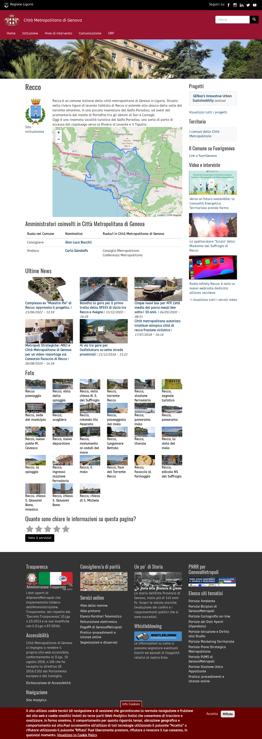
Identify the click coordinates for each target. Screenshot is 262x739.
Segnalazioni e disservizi (98, 642)
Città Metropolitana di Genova (53, 20)
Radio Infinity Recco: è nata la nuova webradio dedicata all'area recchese (212, 288)
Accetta (212, 714)
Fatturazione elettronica (98, 622)
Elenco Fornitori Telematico (100, 616)
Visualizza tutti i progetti (208, 112)
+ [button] (58, 133)
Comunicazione (90, 33)
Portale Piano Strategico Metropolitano (207, 649)
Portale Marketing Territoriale (211, 642)
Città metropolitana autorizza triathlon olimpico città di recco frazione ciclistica (157, 325)
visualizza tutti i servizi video (215, 300)
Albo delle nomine (94, 606)
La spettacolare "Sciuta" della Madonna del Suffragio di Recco (212, 246)
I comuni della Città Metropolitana (204, 134)
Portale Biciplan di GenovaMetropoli (203, 609)
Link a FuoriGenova (203, 156)
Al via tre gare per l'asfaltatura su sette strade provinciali (101, 350)
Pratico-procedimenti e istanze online (98, 635)
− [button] (58, 139)
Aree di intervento (58, 33)
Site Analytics (36, 700)
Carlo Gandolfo (76, 251)
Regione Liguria (19, 4)
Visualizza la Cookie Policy (77, 735)
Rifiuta (228, 714)
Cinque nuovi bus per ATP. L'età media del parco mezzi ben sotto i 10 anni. (157, 307)
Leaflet (161, 215)
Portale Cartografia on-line (209, 616)
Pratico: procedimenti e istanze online (206, 679)
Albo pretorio (90, 611)
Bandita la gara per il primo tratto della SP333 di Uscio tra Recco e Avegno (103, 307)
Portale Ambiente (202, 601)
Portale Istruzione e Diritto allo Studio (209, 634)
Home (11, 33)
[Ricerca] (254, 19)
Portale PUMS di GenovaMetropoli (201, 659)
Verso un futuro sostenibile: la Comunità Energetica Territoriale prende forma (212, 203)
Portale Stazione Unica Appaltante (206, 669)
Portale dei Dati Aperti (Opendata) (206, 624)
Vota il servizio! (39, 538)
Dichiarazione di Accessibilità (48, 683)
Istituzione (30, 33)
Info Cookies (131, 704)
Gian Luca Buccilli (78, 242)
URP (111, 33)
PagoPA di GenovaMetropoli (101, 627)
